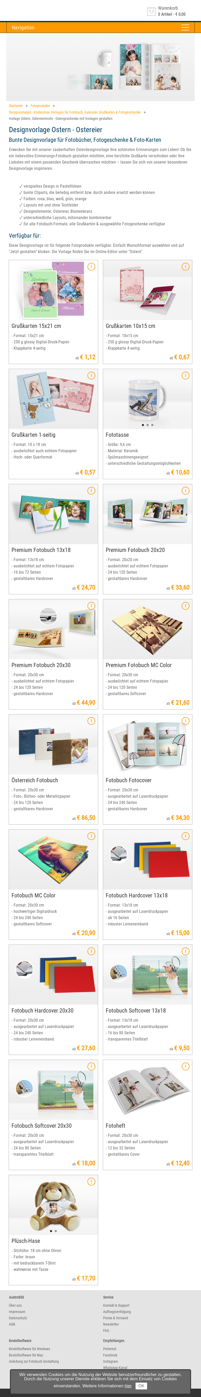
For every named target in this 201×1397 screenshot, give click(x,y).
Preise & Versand (115, 1318)
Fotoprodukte (40, 106)
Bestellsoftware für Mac (26, 1355)
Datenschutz (18, 1318)
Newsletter (111, 1324)
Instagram (110, 1361)
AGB (12, 1324)
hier (128, 1386)
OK (141, 1386)
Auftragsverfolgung (117, 1312)
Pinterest (109, 1349)
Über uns (15, 1305)
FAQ (106, 1330)
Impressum (17, 1312)
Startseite (16, 106)
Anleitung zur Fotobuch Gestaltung (34, 1361)
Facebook (110, 1355)
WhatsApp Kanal (115, 1368)
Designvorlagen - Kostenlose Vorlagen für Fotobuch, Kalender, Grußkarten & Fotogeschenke (75, 112)
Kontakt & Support (116, 1305)
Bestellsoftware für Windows (29, 1349)
